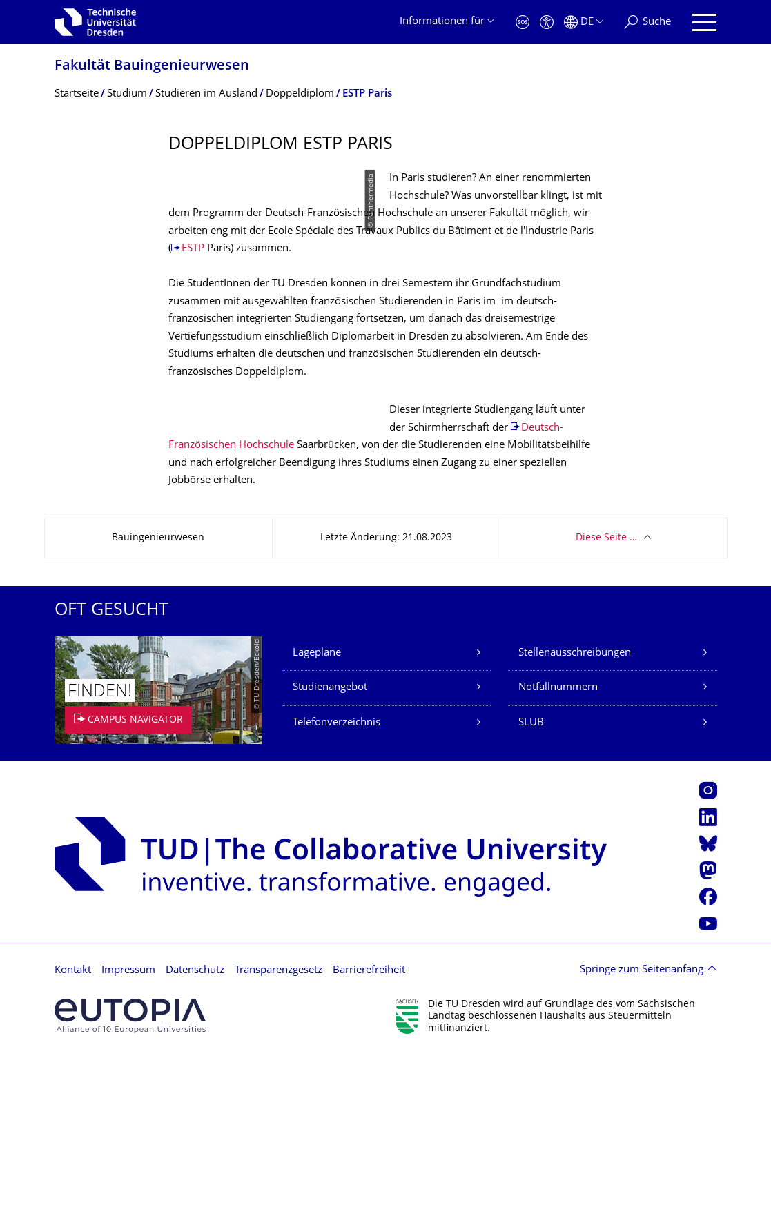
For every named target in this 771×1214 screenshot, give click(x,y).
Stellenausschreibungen (574, 811)
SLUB (531, 881)
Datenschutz (195, 1129)
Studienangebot (330, 846)
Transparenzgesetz (278, 1129)
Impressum (128, 1129)
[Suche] (647, 22)
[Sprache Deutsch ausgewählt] (583, 22)
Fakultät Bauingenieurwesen (152, 66)
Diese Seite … (606, 696)
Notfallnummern (558, 846)
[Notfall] (522, 22)
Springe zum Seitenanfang (641, 1129)
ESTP (440, 284)
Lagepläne (317, 811)
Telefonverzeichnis (336, 881)
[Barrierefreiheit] (546, 22)
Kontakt (73, 1129)
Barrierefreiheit (369, 1129)
